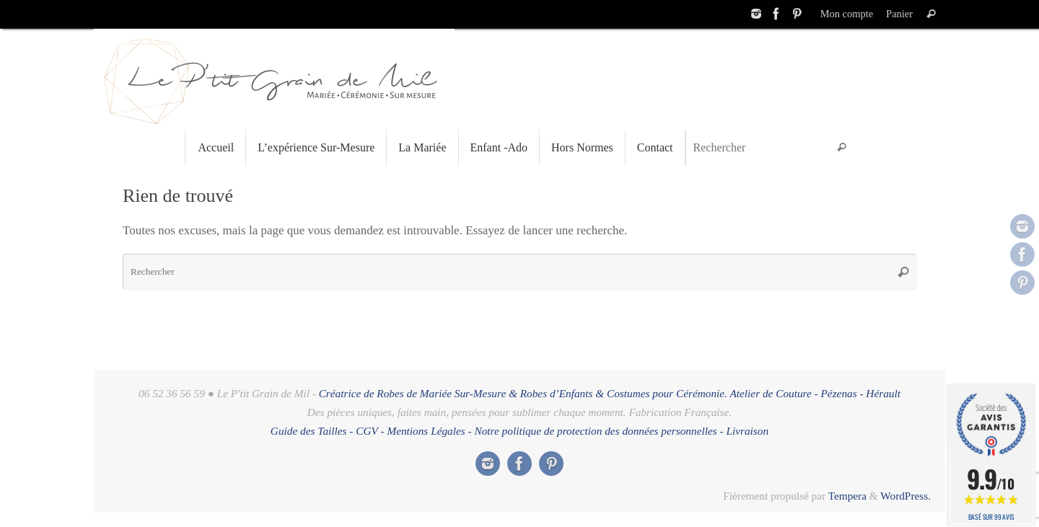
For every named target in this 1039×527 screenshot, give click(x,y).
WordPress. (905, 496)
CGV (366, 431)
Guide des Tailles (309, 431)
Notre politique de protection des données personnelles (596, 431)
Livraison (747, 431)
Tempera (847, 496)
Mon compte (846, 13)
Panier (899, 13)
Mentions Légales (426, 431)
